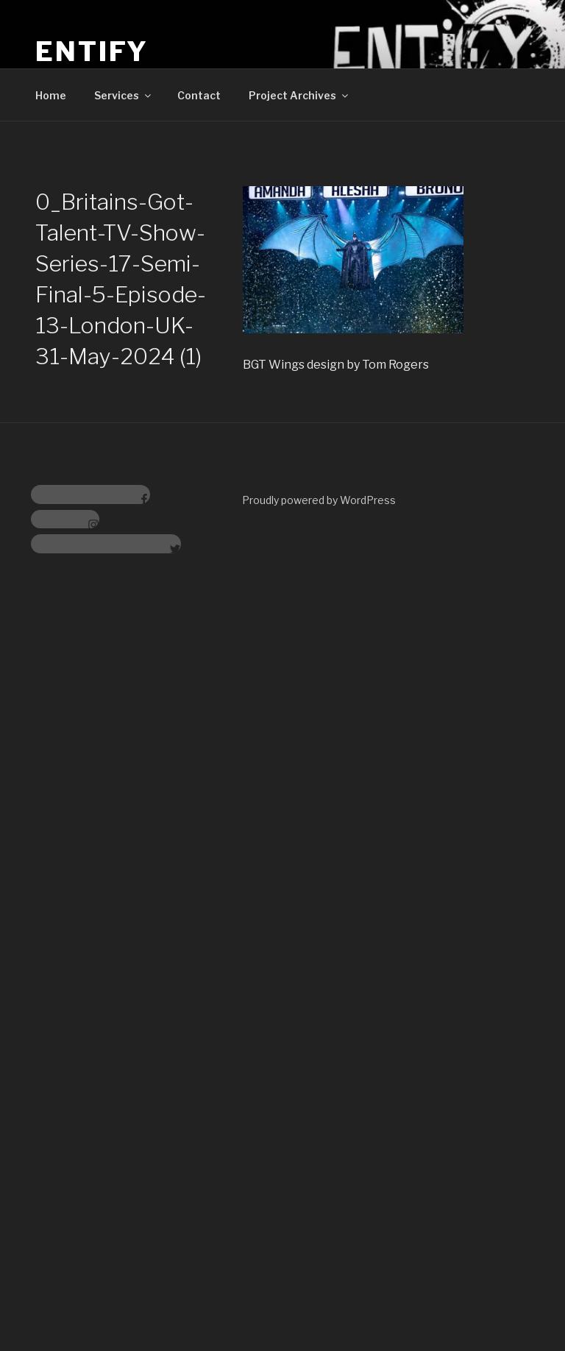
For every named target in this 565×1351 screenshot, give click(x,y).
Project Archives (299, 95)
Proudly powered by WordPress (319, 500)
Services (123, 95)
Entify (92, 51)
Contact (199, 95)
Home (50, 95)
